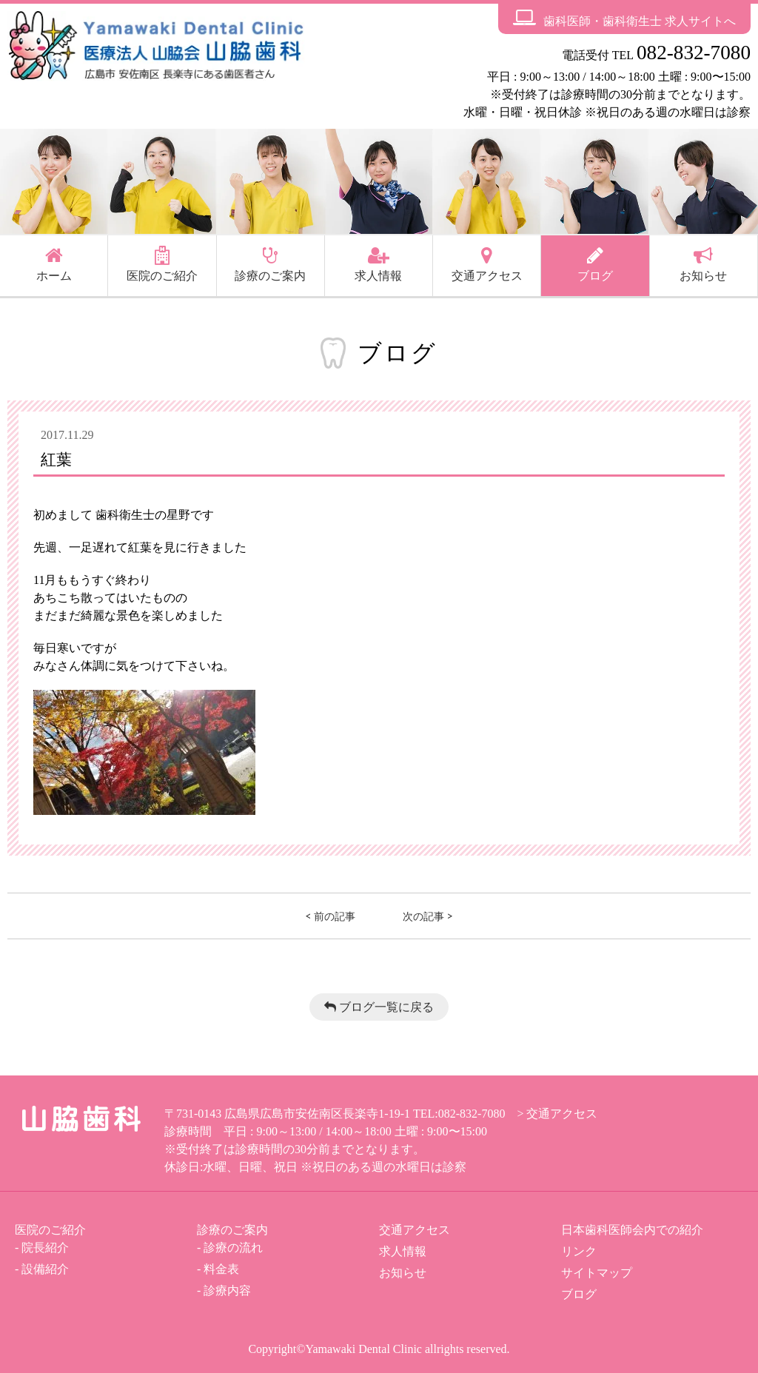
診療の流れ (233, 1247)
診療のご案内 (270, 264)
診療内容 (227, 1290)
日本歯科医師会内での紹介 (632, 1229)
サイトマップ (596, 1272)
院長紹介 (45, 1247)
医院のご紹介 (162, 264)
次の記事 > (428, 916)
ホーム (54, 264)
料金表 (221, 1269)
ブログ (595, 264)
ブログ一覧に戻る (379, 1007)
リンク (579, 1251)
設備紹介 (45, 1269)
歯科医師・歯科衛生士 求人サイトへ (624, 18)
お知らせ (703, 264)
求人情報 (378, 264)
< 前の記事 (330, 916)
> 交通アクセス (557, 1113)
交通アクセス (487, 264)
